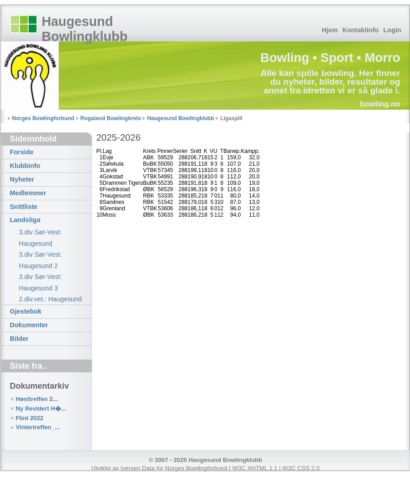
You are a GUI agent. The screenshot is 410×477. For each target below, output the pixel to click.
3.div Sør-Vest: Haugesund (40, 237)
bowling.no (380, 104)
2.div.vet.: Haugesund (50, 299)
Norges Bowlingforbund (43, 118)
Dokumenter (29, 325)
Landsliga (25, 219)
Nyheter (22, 179)
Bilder (19, 338)
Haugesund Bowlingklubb (85, 29)
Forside (22, 152)
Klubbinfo (25, 165)
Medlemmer (28, 193)
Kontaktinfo (360, 30)
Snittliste (24, 206)
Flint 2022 (30, 418)
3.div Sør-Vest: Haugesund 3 (40, 282)
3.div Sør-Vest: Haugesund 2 (40, 260)
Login (392, 30)
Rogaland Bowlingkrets (111, 118)
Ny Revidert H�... (41, 408)
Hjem (330, 30)
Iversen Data (138, 468)
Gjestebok (26, 311)
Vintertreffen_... (38, 427)
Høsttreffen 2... (37, 399)
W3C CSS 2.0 (300, 468)
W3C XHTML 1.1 (254, 468)
